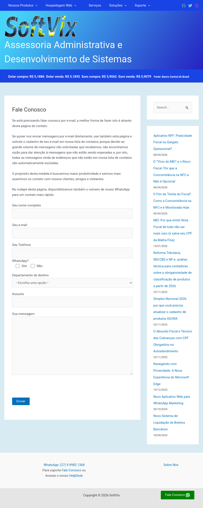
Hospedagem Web (58, 5)
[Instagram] (197, 6)
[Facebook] (184, 6)
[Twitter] (190, 6)
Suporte (135, 5)
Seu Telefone (72, 250)
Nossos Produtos (22, 5)
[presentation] (45, 389)
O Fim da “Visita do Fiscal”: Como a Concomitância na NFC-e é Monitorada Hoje (172, 199)
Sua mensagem (72, 344)
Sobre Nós (171, 459)
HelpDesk (76, 469)
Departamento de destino (72, 281)
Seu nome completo (72, 211)
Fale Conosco (71, 464)
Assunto (72, 300)
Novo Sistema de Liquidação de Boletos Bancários (169, 416)
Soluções (112, 5)
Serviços (91, 5)
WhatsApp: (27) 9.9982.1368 (64, 459)
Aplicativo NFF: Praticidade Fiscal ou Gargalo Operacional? (168, 142)
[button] (35, 5)
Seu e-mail (72, 231)
